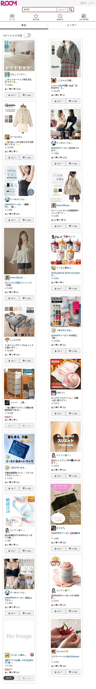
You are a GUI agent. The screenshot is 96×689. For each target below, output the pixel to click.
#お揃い (18, 660)
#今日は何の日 (57, 273)
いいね (27, 95)
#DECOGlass (72, 656)
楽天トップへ (88, 3)
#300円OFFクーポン (60, 533)
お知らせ (60, 17)
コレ (13, 95)
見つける (36, 17)
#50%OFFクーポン (59, 148)
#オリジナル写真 (12, 283)
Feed (12, 17)
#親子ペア (9, 660)
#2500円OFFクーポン (14, 598)
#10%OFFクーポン (59, 335)
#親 (8, 662)
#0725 (67, 273)
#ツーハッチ (26, 283)
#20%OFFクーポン (13, 204)
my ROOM (84, 17)
